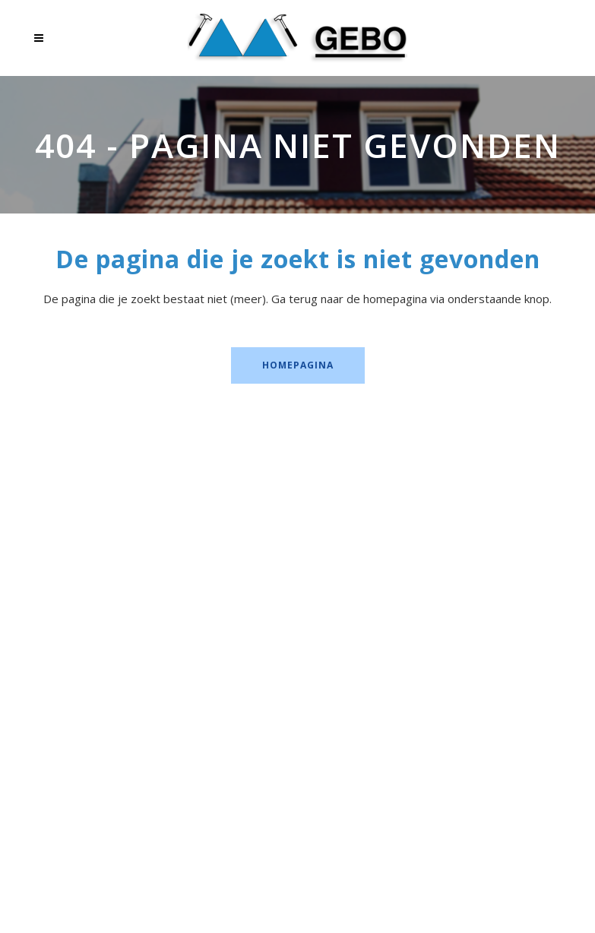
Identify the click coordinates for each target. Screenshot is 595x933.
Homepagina (298, 365)
